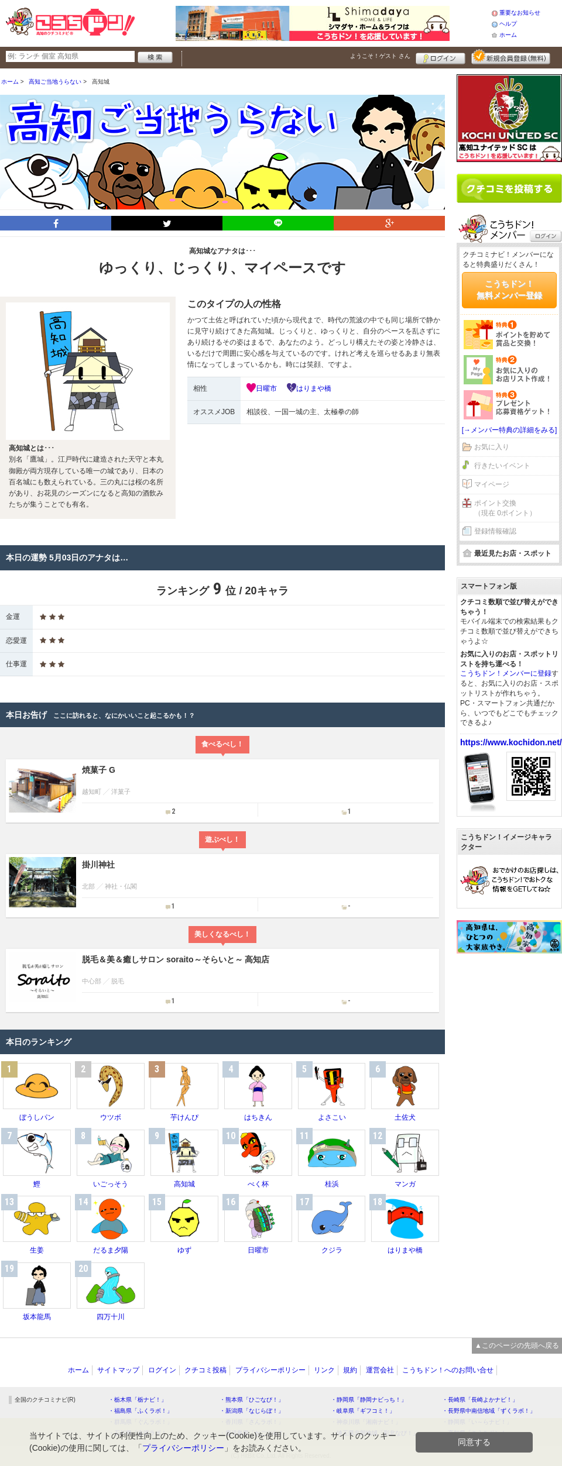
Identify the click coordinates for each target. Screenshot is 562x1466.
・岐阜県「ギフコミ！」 (363, 1411)
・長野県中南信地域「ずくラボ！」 (489, 1411)
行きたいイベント (502, 466)
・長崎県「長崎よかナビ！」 (480, 1399)
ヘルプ (508, 23)
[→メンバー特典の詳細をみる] (509, 430)
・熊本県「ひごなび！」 (252, 1399)
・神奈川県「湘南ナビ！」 (366, 1422)
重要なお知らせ (519, 12)
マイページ (491, 484)
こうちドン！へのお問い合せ (448, 1370)
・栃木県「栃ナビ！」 (137, 1399)
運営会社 (380, 1370)
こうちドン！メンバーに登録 (505, 673)
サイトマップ (118, 1370)
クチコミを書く (509, 188)
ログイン (440, 56)
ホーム (508, 35)
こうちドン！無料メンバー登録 (509, 289)
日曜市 (266, 388)
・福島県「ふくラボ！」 (140, 1411)
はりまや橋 (313, 388)
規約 (350, 1370)
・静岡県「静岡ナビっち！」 (369, 1399)
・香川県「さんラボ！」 (252, 1422)
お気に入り (491, 447)
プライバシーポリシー (270, 1370)
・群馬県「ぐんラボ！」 (140, 1422)
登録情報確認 (495, 531)
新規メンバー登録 (510, 56)
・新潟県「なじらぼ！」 (252, 1411)
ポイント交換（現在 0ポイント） (505, 508)
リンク (324, 1370)
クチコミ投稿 (205, 1370)
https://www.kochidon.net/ (511, 742)
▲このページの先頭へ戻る (517, 1345)
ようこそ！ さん (380, 56)
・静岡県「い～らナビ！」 (477, 1422)
